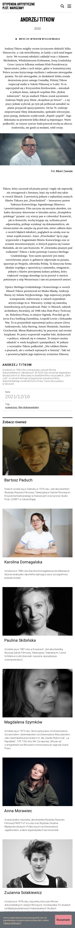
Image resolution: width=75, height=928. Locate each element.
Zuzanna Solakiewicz (23, 892)
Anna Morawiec (18, 811)
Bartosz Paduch (18, 480)
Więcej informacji (12, 923)
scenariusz (11, 407)
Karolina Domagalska (23, 562)
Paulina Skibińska (20, 640)
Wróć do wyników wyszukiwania (39, 39)
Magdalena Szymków (23, 722)
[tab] (62, 6)
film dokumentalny (29, 407)
